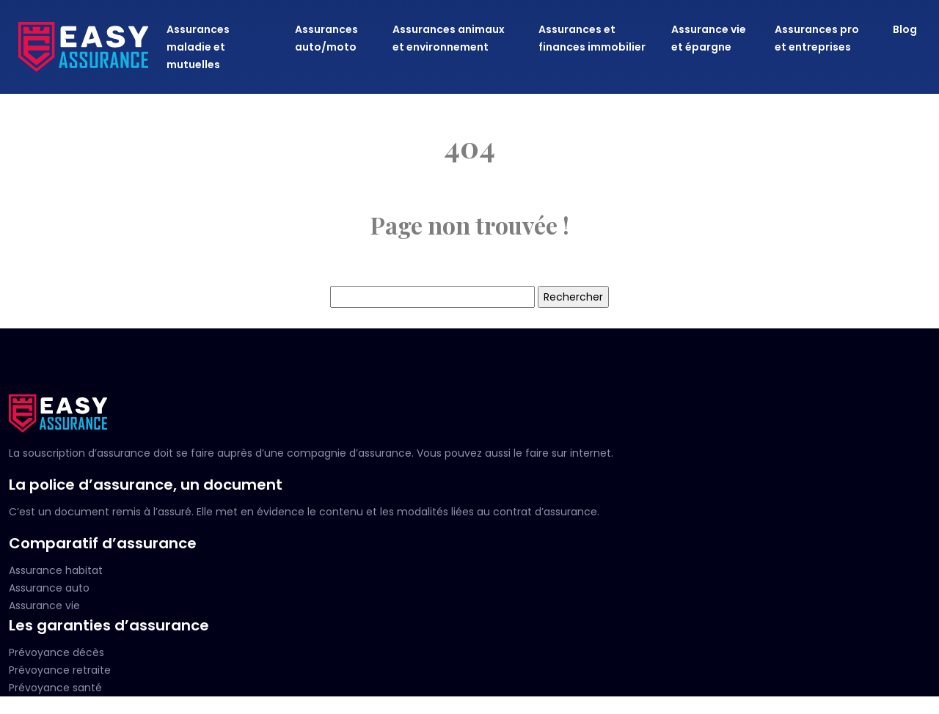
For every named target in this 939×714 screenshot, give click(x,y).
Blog (905, 29)
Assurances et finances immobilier (592, 38)
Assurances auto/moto (326, 38)
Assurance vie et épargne (708, 38)
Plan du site (469, 705)
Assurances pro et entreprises (817, 38)
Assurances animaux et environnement (448, 38)
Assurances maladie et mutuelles (198, 47)
